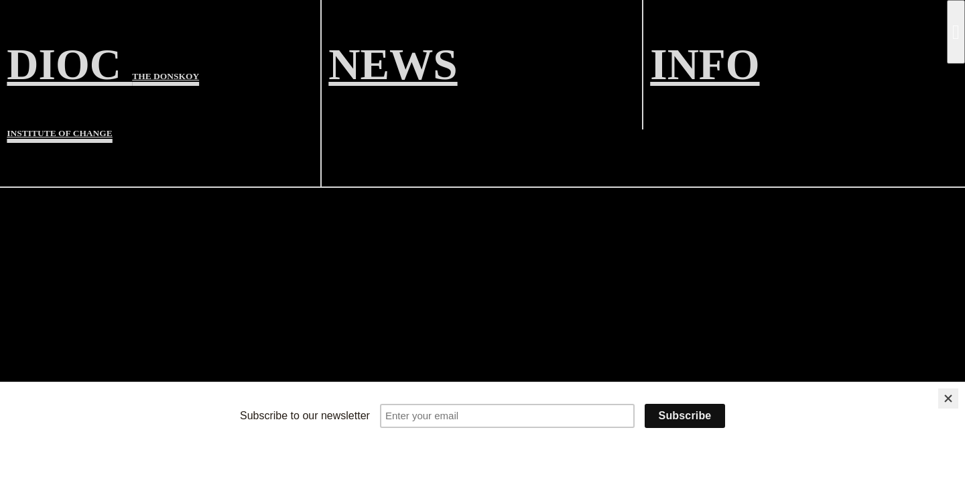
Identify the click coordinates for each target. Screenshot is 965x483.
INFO (704, 64)
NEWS (392, 64)
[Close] (948, 398)
